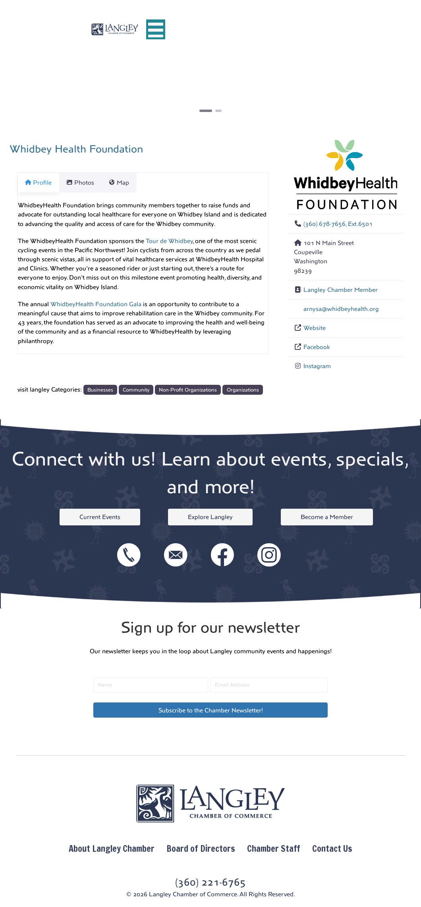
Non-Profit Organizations (188, 390)
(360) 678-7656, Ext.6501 (338, 223)
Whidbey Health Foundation (76, 149)
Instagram (317, 366)
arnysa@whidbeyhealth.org (341, 308)
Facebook (316, 347)
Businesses (100, 390)
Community (136, 390)
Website (314, 327)
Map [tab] (128, 182)
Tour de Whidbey (169, 240)
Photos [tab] (85, 182)
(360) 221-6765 (210, 882)
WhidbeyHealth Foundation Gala (95, 304)
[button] (46, 91)
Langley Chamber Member (340, 289)
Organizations (243, 390)
